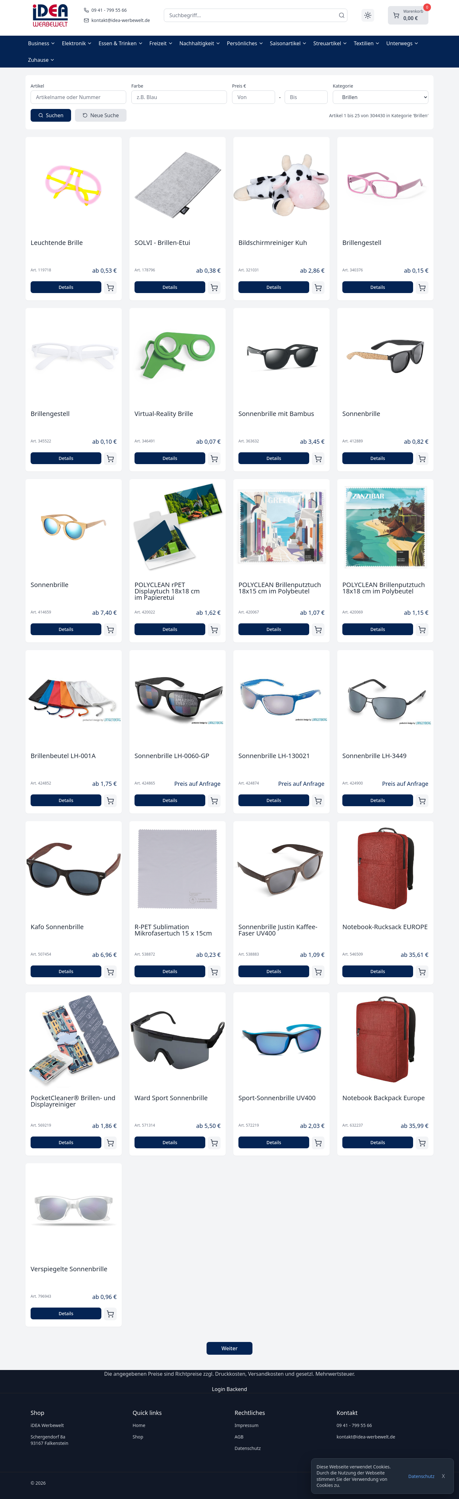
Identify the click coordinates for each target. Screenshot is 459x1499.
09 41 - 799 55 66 (354, 1425)
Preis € (239, 86)
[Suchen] (342, 15)
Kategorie (343, 86)
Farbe (137, 86)
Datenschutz (421, 1476)
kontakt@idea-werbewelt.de (366, 1437)
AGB (239, 1437)
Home (139, 1425)
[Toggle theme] (367, 15)
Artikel (37, 86)
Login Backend (229, 1389)
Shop (138, 1437)
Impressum (247, 1425)
